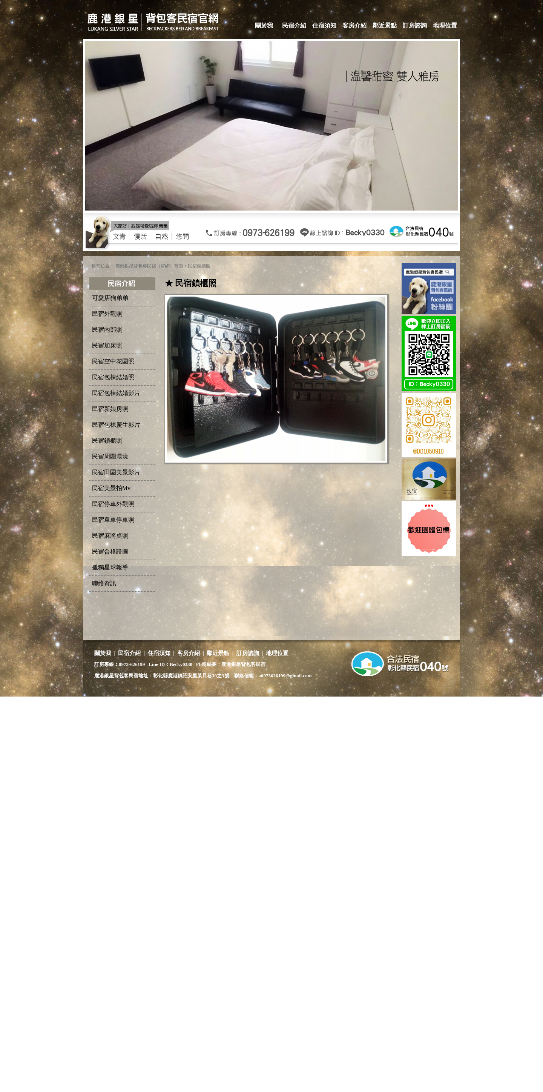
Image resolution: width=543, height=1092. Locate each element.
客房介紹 (354, 25)
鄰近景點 (385, 25)
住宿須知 (324, 25)
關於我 (264, 25)
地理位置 (445, 25)
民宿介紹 (294, 25)
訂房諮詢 (415, 25)
